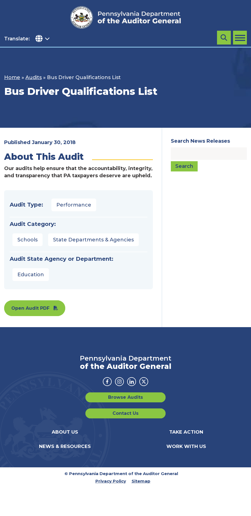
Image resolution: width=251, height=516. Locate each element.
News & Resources (65, 446)
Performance (73, 205)
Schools (27, 240)
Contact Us (125, 413)
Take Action (186, 432)
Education (30, 275)
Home (12, 77)
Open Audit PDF (30, 308)
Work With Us (186, 446)
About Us (65, 432)
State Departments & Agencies (93, 240)
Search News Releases (200, 141)
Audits (33, 77)
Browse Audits (125, 397)
